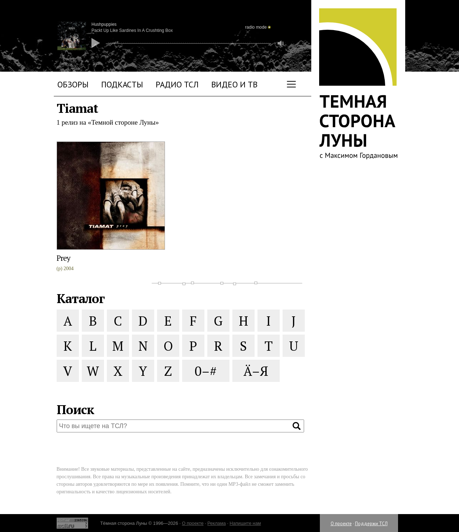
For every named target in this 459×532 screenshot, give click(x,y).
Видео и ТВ (234, 84)
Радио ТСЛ (177, 84)
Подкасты (122, 84)
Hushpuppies (104, 24)
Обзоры (73, 84)
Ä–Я (255, 371)
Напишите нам (245, 523)
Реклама (216, 523)
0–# (206, 371)
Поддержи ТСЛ (371, 524)
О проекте (341, 524)
